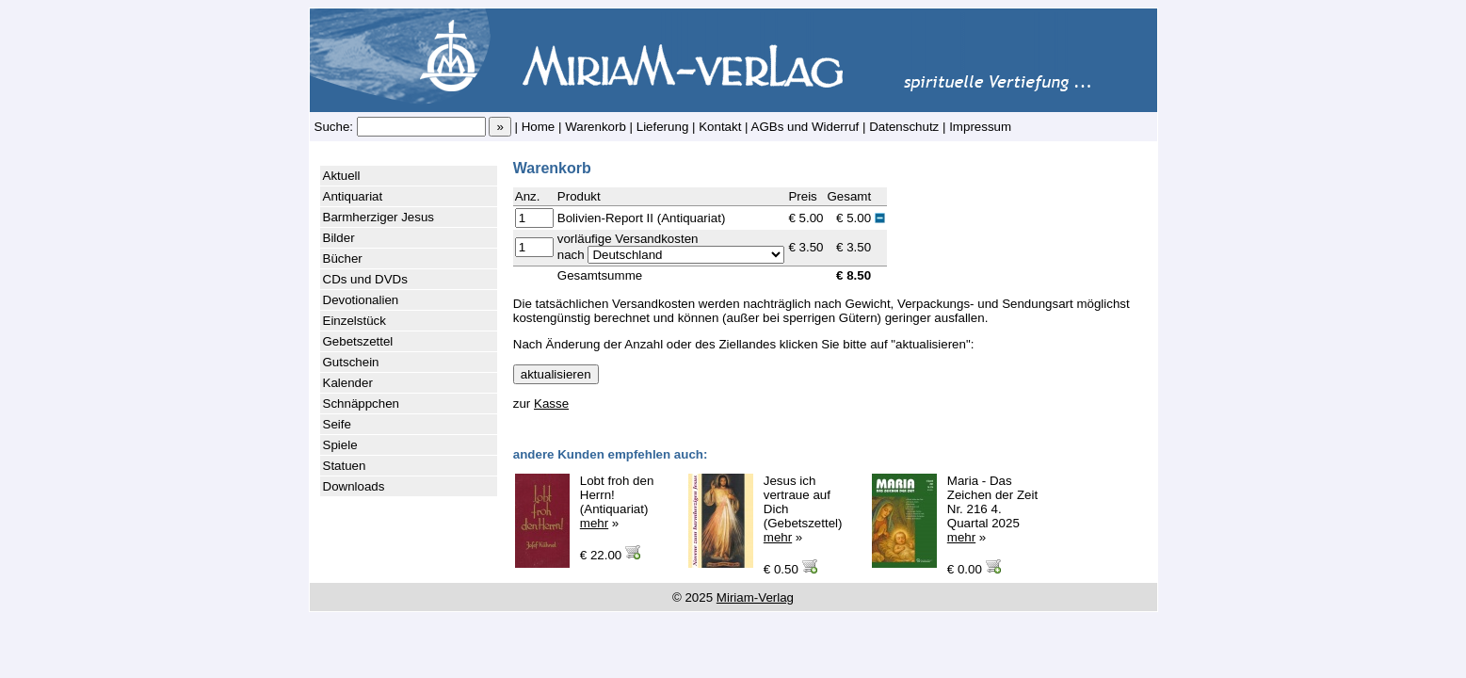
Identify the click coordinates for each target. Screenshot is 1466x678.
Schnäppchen (361, 403)
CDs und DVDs (365, 279)
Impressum (980, 127)
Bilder (339, 238)
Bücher (342, 258)
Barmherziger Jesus (379, 217)
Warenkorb (595, 127)
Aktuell (342, 176)
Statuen (344, 466)
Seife (337, 424)
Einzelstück (354, 321)
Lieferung (662, 127)
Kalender (348, 383)
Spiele (340, 445)
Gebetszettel (358, 341)
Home (539, 127)
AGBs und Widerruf (805, 127)
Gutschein (351, 362)
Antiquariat (353, 196)
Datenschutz (904, 127)
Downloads (354, 486)
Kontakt (720, 127)
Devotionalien (361, 300)
